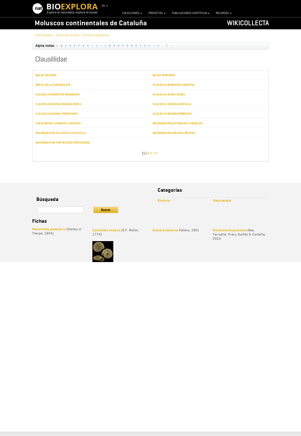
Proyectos (157, 13)
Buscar (106, 210)
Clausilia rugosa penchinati (57, 114)
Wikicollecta (248, 23)
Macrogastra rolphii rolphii (174, 133)
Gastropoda (43, 35)
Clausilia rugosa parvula (172, 104)
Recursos (224, 13)
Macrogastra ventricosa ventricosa (63, 142)
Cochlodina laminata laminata (58, 123)
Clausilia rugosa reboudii (172, 114)
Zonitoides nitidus (106, 230)
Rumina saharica (165, 230)
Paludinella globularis (48, 229)
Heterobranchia (67, 35)
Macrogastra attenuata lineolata (178, 123)
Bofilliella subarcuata (53, 85)
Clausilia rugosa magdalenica (58, 104)
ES (105, 5)
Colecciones (132, 13)
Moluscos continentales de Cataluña (91, 23)
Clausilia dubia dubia (169, 94)
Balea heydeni (46, 75)
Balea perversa (164, 75)
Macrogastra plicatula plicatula (61, 133)
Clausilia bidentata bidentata (58, 94)
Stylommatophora (95, 35)
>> (156, 153)
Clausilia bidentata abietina (174, 85)
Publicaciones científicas (190, 13)
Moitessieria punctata (229, 230)
